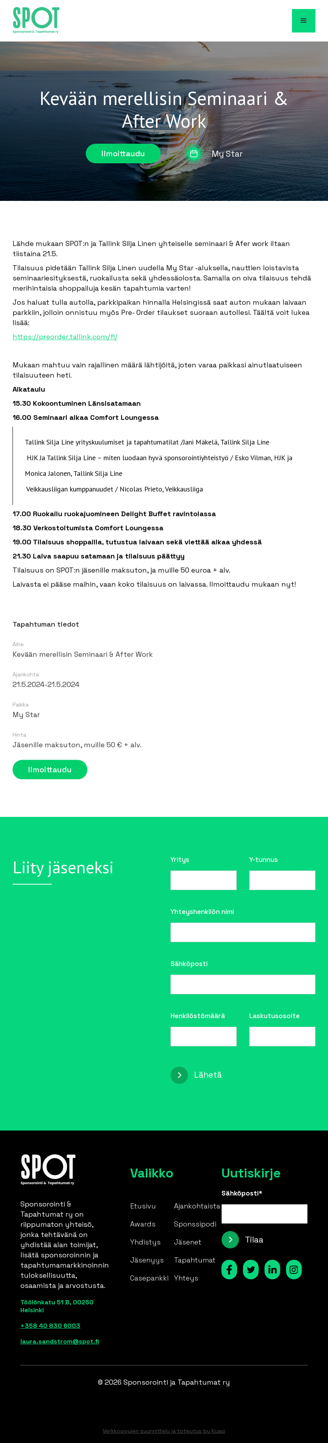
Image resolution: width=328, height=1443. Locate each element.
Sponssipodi (195, 1223)
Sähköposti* (242, 1193)
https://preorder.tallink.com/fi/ (65, 339)
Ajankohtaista (197, 1205)
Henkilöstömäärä (197, 1015)
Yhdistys (145, 1241)
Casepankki (149, 1277)
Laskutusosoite (274, 1015)
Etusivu (143, 1205)
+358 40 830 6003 (50, 1326)
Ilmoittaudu (123, 153)
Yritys (179, 859)
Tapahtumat (195, 1259)
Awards (143, 1223)
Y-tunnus (263, 859)
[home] (36, 20)
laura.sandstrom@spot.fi (59, 1341)
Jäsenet (187, 1241)
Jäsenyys (147, 1259)
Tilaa (254, 1239)
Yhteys (186, 1277)
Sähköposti (189, 963)
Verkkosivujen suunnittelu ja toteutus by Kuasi (164, 1430)
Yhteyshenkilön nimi (202, 911)
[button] (303, 21)
